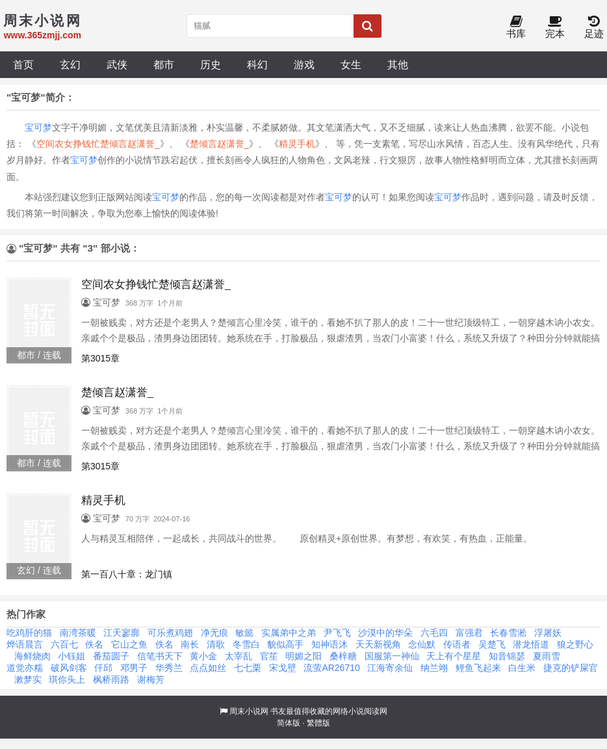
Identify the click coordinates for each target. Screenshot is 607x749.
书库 (516, 27)
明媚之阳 (303, 656)
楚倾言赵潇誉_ (220, 143)
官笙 (269, 656)
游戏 (304, 64)
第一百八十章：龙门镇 (126, 574)
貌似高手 (285, 644)
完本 (555, 27)
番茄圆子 (111, 656)
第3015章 (100, 358)
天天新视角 (378, 644)
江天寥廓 (121, 632)
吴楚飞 (492, 644)
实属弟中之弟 (288, 632)
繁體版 (318, 723)
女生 (351, 64)
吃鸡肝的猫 (29, 632)
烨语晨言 (24, 644)
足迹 (594, 27)
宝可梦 (38, 127)
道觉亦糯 (24, 668)
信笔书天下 (160, 656)
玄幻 (70, 64)
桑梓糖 (343, 656)
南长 (190, 644)
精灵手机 (297, 143)
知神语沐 (329, 644)
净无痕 (214, 632)
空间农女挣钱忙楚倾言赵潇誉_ (98, 143)
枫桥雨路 (111, 679)
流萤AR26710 (331, 668)
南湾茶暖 (78, 632)
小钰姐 (71, 656)
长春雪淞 (508, 632)
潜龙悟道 (531, 644)
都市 (163, 64)
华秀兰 (169, 668)
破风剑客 (69, 668)
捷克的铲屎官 (570, 668)
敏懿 (244, 632)
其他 (397, 64)
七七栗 (247, 668)
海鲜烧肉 (32, 656)
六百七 (64, 644)
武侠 (117, 64)
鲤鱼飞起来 (478, 668)
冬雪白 (246, 644)
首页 (23, 64)
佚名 (94, 644)
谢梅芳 (150, 679)
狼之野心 (575, 644)
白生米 (522, 668)
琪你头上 (67, 679)
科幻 (257, 64)
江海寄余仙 (390, 668)
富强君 (469, 632)
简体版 (288, 723)
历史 (210, 64)
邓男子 (134, 668)
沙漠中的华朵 (385, 632)
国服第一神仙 (392, 656)
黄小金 (203, 656)
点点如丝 (208, 668)
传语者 (457, 644)
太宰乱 (238, 656)
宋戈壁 (282, 668)
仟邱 (103, 668)
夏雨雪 (546, 656)
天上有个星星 (453, 656)
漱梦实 (28, 679)
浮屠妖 (548, 632)
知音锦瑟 (507, 656)
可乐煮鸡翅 (170, 632)
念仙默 (421, 644)
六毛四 (434, 632)
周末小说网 (248, 711)
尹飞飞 (337, 632)
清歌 (216, 644)
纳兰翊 (434, 668)
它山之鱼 (129, 644)
